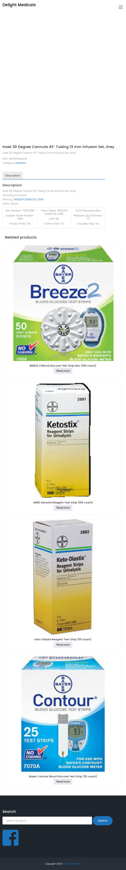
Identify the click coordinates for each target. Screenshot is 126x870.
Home (6, 14)
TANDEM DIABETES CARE (28, 199)
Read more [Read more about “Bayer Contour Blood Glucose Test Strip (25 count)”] (63, 781)
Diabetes (19, 14)
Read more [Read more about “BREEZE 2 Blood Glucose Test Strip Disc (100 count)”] (63, 370)
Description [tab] (12, 175)
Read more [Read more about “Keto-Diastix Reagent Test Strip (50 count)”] (63, 644)
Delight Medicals (72, 863)
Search (102, 821)
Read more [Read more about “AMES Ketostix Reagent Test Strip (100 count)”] (63, 507)
